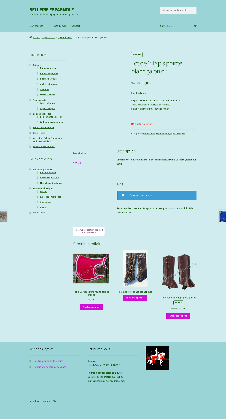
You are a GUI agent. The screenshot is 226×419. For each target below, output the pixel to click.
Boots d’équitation (49, 177)
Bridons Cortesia (48, 68)
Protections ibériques (43, 127)
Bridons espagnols (49, 73)
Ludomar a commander (51, 122)
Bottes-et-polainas (42, 169)
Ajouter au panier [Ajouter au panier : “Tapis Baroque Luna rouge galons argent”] (91, 307)
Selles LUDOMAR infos (44, 146)
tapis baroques (47, 108)
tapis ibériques (65, 37)
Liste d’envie (59, 25)
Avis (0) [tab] (77, 162)
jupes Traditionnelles (50, 196)
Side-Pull (44, 89)
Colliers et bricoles (49, 84)
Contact (75, 25)
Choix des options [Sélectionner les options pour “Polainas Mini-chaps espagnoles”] (135, 297)
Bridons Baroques (48, 78)
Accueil (36, 37)
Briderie (37, 65)
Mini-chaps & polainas (51, 183)
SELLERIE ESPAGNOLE (52, 9)
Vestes (43, 191)
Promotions (149, 133)
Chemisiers (45, 202)
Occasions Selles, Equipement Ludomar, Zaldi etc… (48, 140)
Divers (43, 207)
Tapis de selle (48, 37)
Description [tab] (79, 153)
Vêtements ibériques (43, 188)
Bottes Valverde (48, 172)
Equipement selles (42, 113)
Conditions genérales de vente (50, 366)
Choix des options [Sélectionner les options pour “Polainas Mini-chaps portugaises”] (178, 315)
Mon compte (36, 25)
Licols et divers (47, 94)
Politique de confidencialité (48, 360)
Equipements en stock (51, 116)
